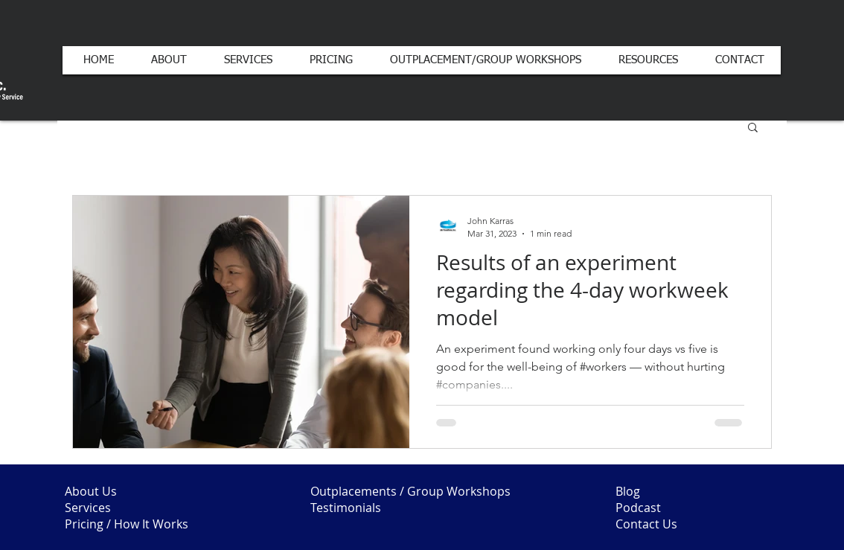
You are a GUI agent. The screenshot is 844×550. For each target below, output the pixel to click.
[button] (753, 128)
